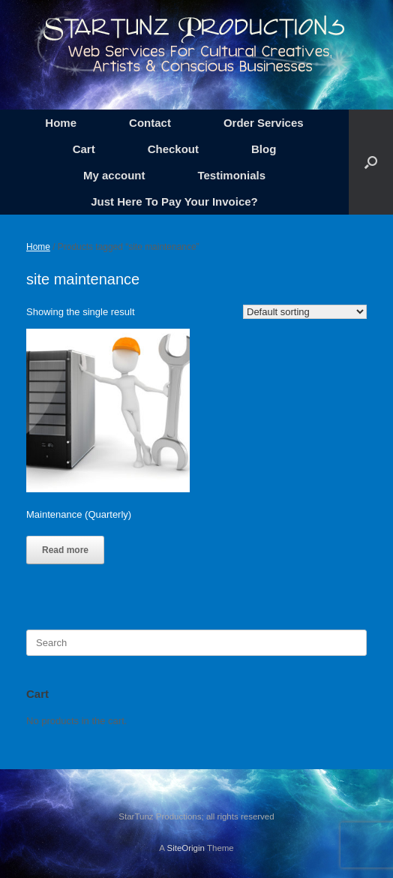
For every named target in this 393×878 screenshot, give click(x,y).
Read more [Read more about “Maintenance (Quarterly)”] (65, 550)
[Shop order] (305, 312)
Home (60, 122)
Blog (263, 149)
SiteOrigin (185, 847)
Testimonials (231, 175)
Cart (84, 149)
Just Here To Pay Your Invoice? (174, 201)
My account (114, 175)
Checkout (173, 149)
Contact (150, 122)
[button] (371, 162)
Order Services (264, 122)
